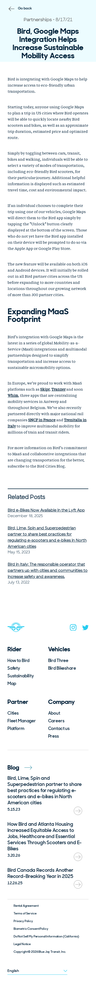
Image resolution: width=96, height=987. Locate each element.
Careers (56, 721)
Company (61, 702)
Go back (25, 8)
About (54, 713)
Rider (14, 649)
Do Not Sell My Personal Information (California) (46, 936)
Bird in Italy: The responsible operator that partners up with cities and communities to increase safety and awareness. (48, 570)
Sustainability (20, 676)
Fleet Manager (21, 721)
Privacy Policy (23, 921)
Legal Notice (22, 944)
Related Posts (26, 497)
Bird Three (58, 660)
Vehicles (59, 649)
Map (11, 683)
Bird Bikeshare (62, 668)
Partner (17, 702)
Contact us (59, 728)
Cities (13, 713)
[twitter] (85, 628)
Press (53, 736)
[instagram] (73, 628)
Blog (19, 767)
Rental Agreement (26, 906)
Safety (13, 668)
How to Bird (18, 660)
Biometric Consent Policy (31, 929)
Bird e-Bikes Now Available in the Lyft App (46, 510)
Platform (15, 728)
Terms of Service (25, 913)
